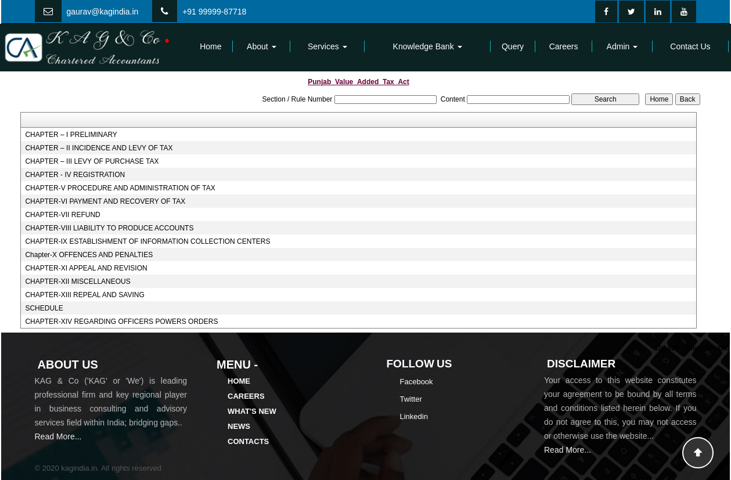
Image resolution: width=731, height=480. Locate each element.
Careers (563, 46)
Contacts (248, 441)
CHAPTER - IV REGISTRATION (75, 175)
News (239, 426)
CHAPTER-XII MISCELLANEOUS (77, 281)
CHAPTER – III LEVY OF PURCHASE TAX (92, 161)
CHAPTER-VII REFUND (62, 215)
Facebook (416, 381)
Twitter (411, 399)
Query (513, 46)
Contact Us (690, 46)
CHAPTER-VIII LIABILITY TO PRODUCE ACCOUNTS (109, 228)
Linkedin (414, 416)
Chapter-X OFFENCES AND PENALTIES (89, 255)
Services (327, 46)
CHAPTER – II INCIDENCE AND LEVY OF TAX (98, 148)
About (261, 46)
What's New (252, 411)
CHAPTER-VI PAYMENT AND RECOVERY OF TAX (105, 201)
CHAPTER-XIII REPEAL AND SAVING (84, 295)
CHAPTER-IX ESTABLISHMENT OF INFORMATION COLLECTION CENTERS (147, 241)
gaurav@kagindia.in (102, 11)
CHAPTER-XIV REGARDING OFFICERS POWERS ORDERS (121, 321)
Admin (622, 46)
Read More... (58, 436)
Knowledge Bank (427, 46)
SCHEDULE (44, 308)
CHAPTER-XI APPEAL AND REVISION (86, 268)
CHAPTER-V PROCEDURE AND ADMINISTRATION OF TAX (120, 188)
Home (210, 46)
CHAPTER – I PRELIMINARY (71, 135)
